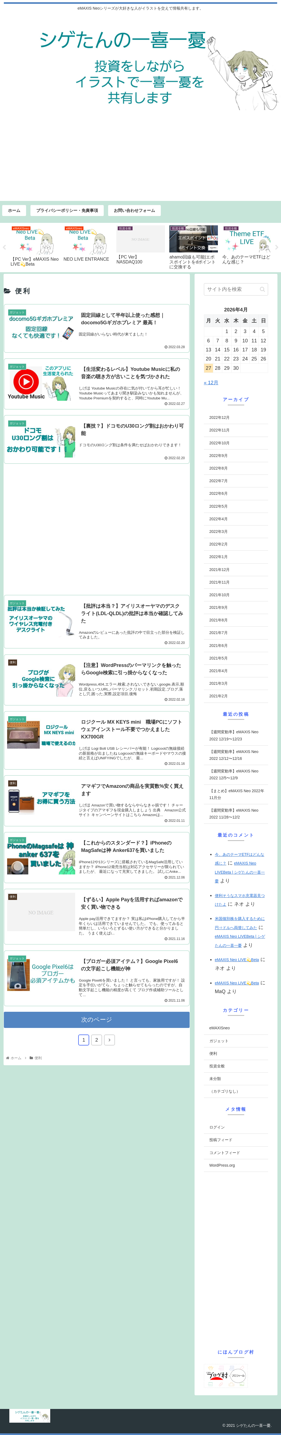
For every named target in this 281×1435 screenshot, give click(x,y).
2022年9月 (218, 455)
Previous (4, 247)
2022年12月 (219, 417)
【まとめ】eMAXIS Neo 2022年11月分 (236, 794)
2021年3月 (218, 683)
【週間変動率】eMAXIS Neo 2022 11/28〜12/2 (233, 813)
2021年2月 (218, 696)
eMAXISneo (219, 1028)
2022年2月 (218, 544)
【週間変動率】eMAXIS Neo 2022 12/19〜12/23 (233, 735)
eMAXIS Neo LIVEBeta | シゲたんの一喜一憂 (240, 872)
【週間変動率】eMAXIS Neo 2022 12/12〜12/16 (233, 755)
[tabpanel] (34, 246)
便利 (213, 1053)
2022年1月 (218, 557)
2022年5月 (218, 506)
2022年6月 (218, 493)
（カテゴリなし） (224, 1091)
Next (277, 247)
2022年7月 (218, 481)
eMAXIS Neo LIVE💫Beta (237, 959)
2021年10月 (219, 595)
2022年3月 (218, 531)
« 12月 (211, 382)
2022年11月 (219, 430)
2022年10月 (219, 443)
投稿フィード (220, 1140)
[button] (262, 289)
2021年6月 (218, 645)
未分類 (215, 1078)
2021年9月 (218, 607)
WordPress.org (222, 1165)
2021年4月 (218, 671)
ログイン (217, 1127)
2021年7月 (218, 632)
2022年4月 (218, 519)
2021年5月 (218, 658)
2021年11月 (219, 582)
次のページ (96, 1029)
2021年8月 (218, 620)
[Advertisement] (140, 159)
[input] (236, 289)
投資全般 (217, 1066)
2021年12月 (219, 569)
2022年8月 (218, 468)
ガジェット (219, 1041)
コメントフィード (224, 1152)
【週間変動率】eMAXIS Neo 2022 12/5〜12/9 (233, 774)
